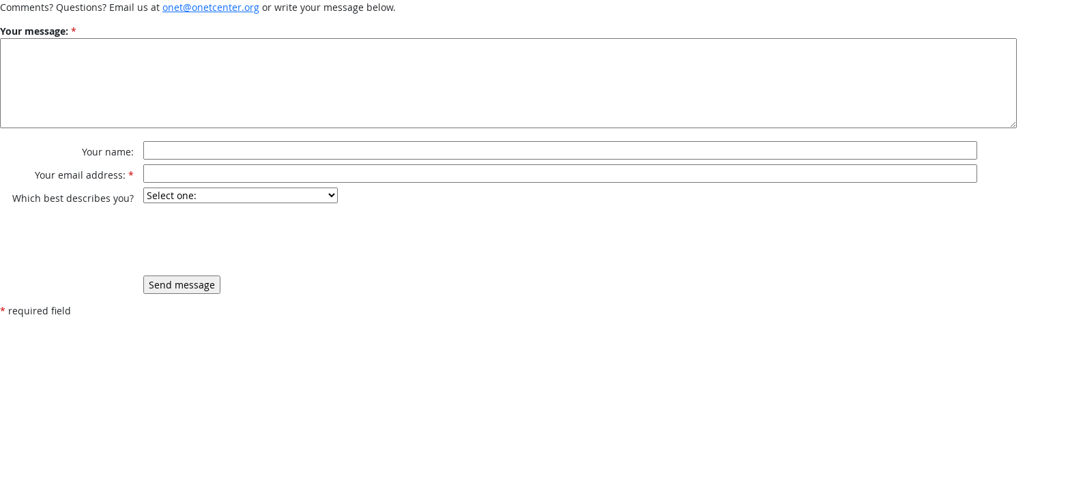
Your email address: (80, 174)
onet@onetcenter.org (210, 7)
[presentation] (247, 239)
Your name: (108, 151)
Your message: (34, 31)
